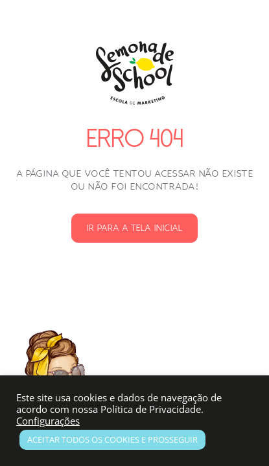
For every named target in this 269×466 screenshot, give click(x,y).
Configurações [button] (48, 421)
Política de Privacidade (150, 409)
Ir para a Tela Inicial (134, 228)
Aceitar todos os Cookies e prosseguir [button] (112, 439)
